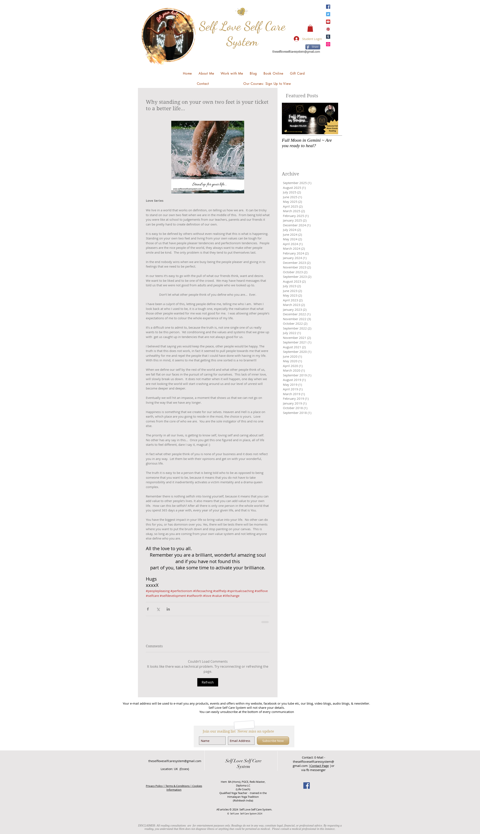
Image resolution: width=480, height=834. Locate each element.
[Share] (312, 46)
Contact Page (319, 766)
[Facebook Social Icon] (306, 785)
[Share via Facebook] (148, 609)
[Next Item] (331, 118)
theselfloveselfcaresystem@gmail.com (296, 51)
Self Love (234, 761)
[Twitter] (328, 14)
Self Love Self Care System (242, 34)
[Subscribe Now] (273, 740)
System (243, 766)
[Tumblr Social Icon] (328, 37)
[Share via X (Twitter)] (158, 609)
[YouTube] (328, 22)
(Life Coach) (243, 789)
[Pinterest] (328, 29)
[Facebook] (328, 7)
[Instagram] (328, 44)
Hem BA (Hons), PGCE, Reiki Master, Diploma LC (243, 783)
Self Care (252, 761)
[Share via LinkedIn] (168, 609)
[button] (310, 28)
